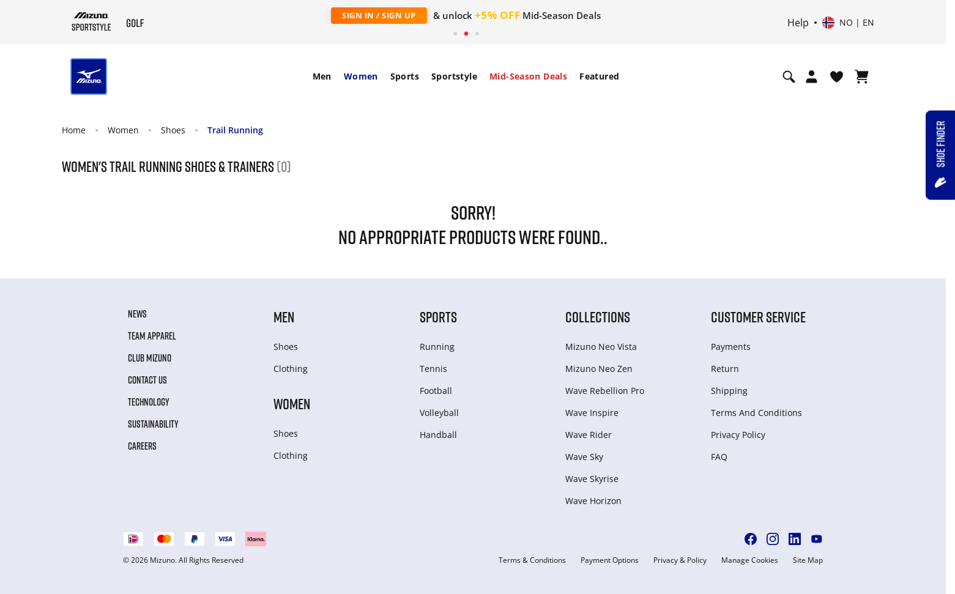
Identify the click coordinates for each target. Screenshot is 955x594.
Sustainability (153, 424)
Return (725, 368)
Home (74, 130)
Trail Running (235, 130)
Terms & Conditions (532, 560)
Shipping (729, 390)
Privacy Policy (738, 434)
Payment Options (610, 560)
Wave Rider (588, 434)
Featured (599, 76)
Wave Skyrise (592, 478)
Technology (148, 402)
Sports (404, 76)
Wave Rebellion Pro (604, 390)
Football (436, 390)
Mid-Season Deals (528, 76)
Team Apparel (152, 336)
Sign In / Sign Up (379, 15)
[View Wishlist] (836, 76)
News (137, 314)
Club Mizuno (149, 358)
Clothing (290, 368)
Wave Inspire (592, 412)
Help (798, 22)
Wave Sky (584, 456)
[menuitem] (322, 76)
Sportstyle (454, 76)
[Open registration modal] (811, 76)
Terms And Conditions (756, 412)
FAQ (719, 456)
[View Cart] (861, 76)
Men (322, 76)
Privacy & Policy (680, 560)
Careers (142, 446)
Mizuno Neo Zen (599, 368)
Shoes (173, 130)
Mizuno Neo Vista (601, 346)
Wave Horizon (593, 501)
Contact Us (147, 380)
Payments (731, 346)
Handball (438, 434)
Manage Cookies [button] (749, 560)
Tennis (433, 368)
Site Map (808, 560)
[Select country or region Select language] (848, 23)
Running (437, 346)
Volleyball (439, 412)
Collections (597, 316)
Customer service (758, 316)
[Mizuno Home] (91, 21)
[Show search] (789, 76)
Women (361, 76)
